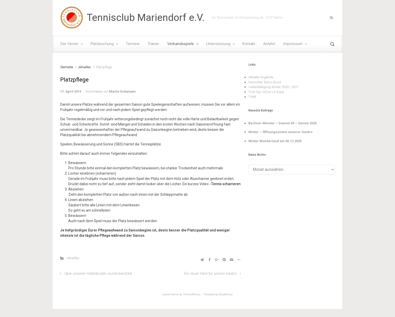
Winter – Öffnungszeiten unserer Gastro (280, 132)
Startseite (66, 67)
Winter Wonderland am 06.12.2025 (275, 141)
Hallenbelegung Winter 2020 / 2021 (273, 87)
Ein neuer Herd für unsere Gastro (210, 273)
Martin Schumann (122, 91)
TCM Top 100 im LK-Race (266, 92)
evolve (166, 294)
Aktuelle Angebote (260, 77)
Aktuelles (84, 67)
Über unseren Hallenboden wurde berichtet (98, 273)
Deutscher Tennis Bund (264, 82)
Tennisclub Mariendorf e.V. (146, 17)
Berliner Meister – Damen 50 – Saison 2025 (282, 123)
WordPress (226, 294)
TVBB (252, 97)
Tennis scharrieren (226, 184)
